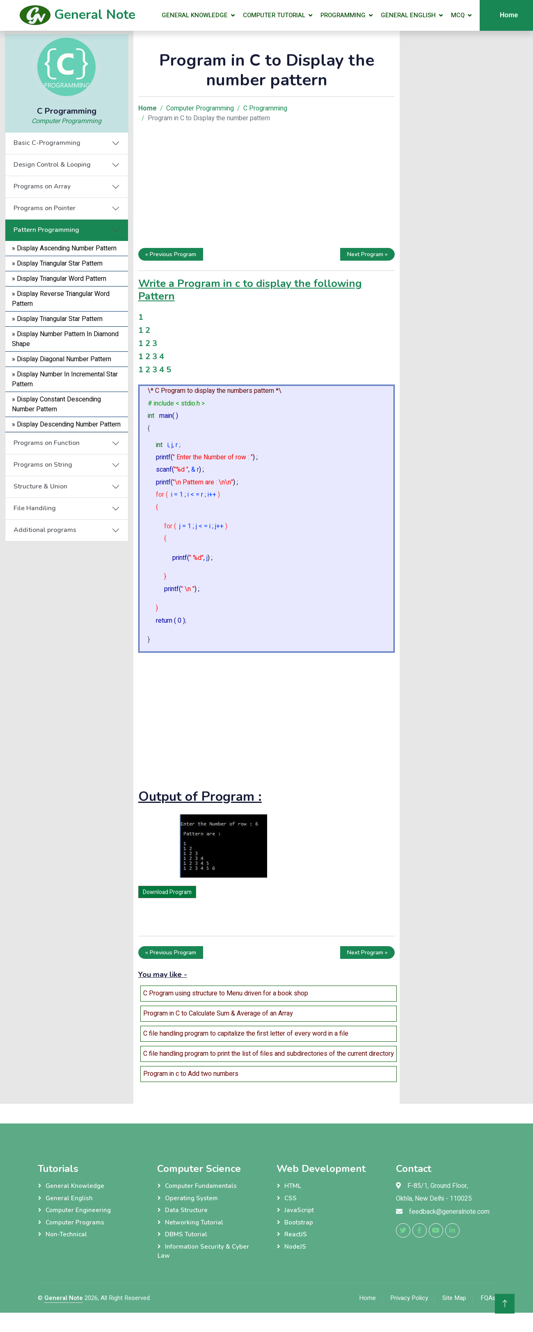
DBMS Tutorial (186, 1234)
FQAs (488, 1297)
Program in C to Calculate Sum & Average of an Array (218, 1013)
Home (367, 1297)
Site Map (454, 1297)
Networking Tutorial (194, 1222)
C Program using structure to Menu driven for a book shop (225, 993)
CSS (290, 1198)
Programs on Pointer (44, 208)
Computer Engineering (78, 1210)
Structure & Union (40, 486)
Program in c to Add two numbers (190, 1074)
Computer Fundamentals (201, 1186)
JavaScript (299, 1210)
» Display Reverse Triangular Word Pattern (61, 299)
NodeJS (295, 1247)
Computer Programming (66, 121)
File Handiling (35, 508)
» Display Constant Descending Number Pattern (56, 404)
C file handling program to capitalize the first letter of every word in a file (245, 1034)
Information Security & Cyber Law (203, 1251)
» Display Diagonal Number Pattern (61, 359)
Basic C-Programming (47, 142)
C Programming (265, 108)
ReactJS (295, 1234)
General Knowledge (195, 15)
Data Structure (186, 1210)
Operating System (191, 1198)
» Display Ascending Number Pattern (64, 248)
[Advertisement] (66, 664)
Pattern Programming (46, 229)
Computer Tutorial (274, 15)
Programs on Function (47, 442)
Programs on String (43, 464)
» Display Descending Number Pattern (66, 424)
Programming (343, 15)
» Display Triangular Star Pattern (57, 263)
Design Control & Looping (52, 164)
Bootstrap (298, 1222)
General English (408, 15)
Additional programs (45, 529)
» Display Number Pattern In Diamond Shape (65, 339)
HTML (292, 1186)
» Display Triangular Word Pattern (59, 279)
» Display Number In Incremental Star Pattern (65, 379)
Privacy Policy (409, 1297)
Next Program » (367, 254)
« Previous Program (170, 254)
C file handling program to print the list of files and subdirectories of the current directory (268, 1054)
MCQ (457, 15)
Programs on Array (42, 186)
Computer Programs (75, 1222)
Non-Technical (66, 1234)
